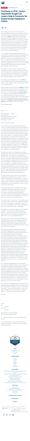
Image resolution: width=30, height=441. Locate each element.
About (15, 348)
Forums (15, 365)
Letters (15, 360)
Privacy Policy (4, 408)
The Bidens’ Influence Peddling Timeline (15, 389)
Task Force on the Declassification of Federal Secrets (15, 382)
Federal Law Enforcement (15, 379)
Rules (15, 353)
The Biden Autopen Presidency (15, 395)
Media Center (15, 385)
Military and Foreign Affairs (15, 378)
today (9, 36)
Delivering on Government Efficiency (15, 381)
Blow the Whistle (15, 398)
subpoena (21, 87)
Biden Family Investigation (15, 388)
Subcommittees (15, 369)
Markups (15, 362)
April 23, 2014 (22, 92)
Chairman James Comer (15, 350)
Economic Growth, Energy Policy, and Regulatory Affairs (15, 374)
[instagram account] (10, 414)
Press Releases (15, 387)
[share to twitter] (2, 27)
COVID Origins (15, 391)
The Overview (15, 392)
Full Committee (15, 352)
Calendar (15, 358)
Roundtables (15, 366)
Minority (15, 401)
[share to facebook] (5, 27)
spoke (23, 79)
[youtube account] (13, 414)
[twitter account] (6, 414)
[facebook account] (3, 414)
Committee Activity (15, 356)
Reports (15, 363)
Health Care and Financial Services (15, 376)
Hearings (15, 359)
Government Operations (15, 375)
